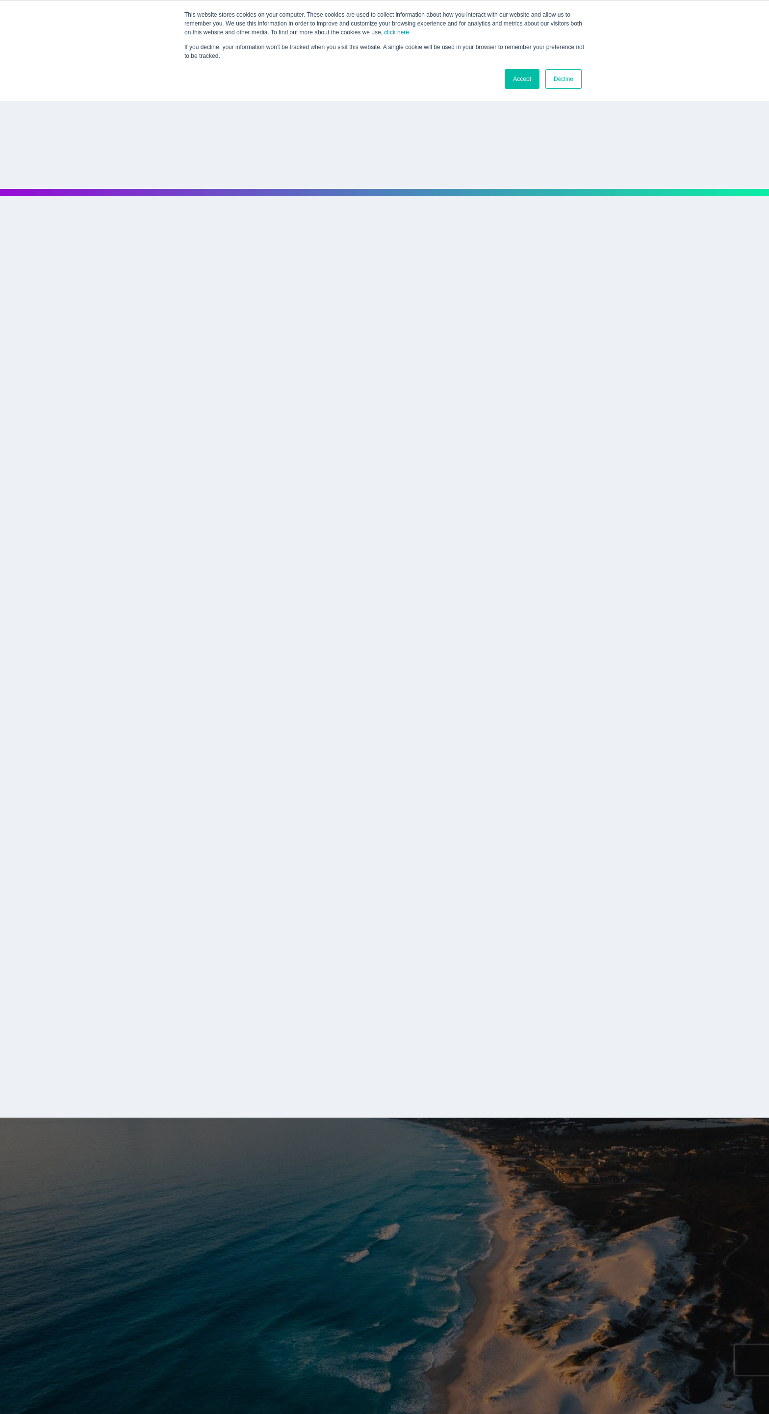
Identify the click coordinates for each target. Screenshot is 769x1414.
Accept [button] (522, 79)
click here (396, 32)
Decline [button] (563, 79)
